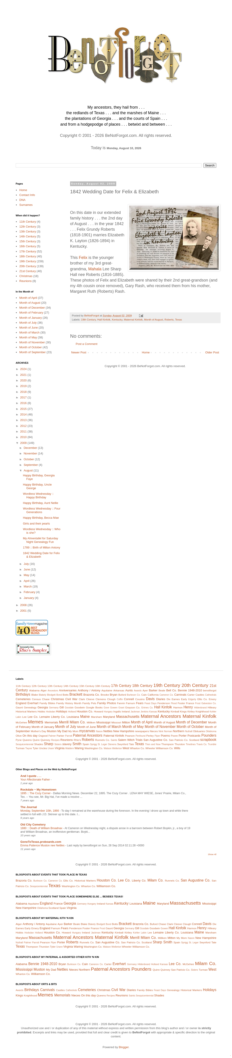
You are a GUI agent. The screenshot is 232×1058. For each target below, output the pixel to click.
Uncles (43, 748)
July (27, 564)
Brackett (75, 694)
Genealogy (30, 707)
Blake (34, 694)
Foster (181, 703)
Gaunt (19, 707)
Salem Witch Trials (130, 740)
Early (184, 699)
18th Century (27, 256)
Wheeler (150, 748)
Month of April (28, 297)
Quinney (45, 739)
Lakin (18, 717)
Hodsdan (50, 711)
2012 (24, 426)
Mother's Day (38, 731)
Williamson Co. (164, 748)
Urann (51, 748)
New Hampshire (123, 731)
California (153, 694)
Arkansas (118, 690)
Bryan (113, 694)
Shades (38, 744)
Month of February (31, 312)
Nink (161, 731)
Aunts (129, 690)
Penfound (140, 736)
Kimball (175, 711)
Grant (121, 707)
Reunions (25, 281)
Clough (111, 699)
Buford (122, 694)
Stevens (112, 744)
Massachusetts (128, 716)
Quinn (36, 739)
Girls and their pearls (36, 523)
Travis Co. (201, 744)
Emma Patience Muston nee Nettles (42, 845)
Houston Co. (85, 711)
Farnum (130, 703)
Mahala (94, 269)
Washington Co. (93, 748)
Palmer (52, 736)
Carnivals (180, 694)
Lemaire (44, 716)
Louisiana (73, 716)
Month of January (30, 317)
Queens (27, 739)
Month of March (29, 332)
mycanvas (87, 731)
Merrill (64, 722)
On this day (29, 735)
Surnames (25, 204)
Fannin (121, 703)
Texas (178, 319)
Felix (83, 257)
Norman (168, 731)
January (29, 598)
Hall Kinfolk (103, 319)
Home (146, 352)
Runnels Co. (102, 739)
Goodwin (80, 707)
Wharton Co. (137, 748)
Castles (199, 694)
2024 (24, 369)
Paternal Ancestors (87, 735)
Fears (139, 703)
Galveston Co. (208, 703)
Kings (183, 711)
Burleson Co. (134, 695)
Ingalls (117, 711)
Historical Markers (26, 711)
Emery (212, 699)
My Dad (62, 731)
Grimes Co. (147, 707)
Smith (77, 744)
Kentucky (117, 319)
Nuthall (188, 731)
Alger (44, 690)
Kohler (213, 711)
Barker (153, 690)
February (30, 592)
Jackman (135, 711)
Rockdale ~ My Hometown (38, 789)
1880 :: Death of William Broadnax (41, 828)
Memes (35, 721)
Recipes (55, 740)
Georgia (42, 707)
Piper (157, 736)
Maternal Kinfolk (133, 319)
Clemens (101, 699)
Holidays (61, 711)
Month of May (28, 337)
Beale (162, 690)
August (29, 470)
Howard (98, 711)
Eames (176, 699)
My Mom (73, 731)
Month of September (32, 352)
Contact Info (27, 195)
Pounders (208, 735)
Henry (188, 707)
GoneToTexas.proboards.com (40, 841)
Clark (82, 699)
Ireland (126, 711)
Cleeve (90, 699)
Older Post (212, 352)
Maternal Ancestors (161, 716)
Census (36, 699)
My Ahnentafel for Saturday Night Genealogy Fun (40, 540)
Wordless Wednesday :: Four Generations (41, 510)
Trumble (212, 744)
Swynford (122, 744)
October (29, 459)
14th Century (27, 236)
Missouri (116, 722)
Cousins (140, 699)
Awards (138, 690)
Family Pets (89, 703)
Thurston (179, 744)
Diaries (160, 699)
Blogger (124, 1047)
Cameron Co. (166, 695)
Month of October (30, 347)
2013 (24, 420)
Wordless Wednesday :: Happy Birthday (38, 495)
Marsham (96, 716)
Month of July (28, 322)
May (27, 575)
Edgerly (192, 699)
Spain (86, 744)
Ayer (145, 690)
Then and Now (153, 744)
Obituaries (199, 731)
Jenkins (144, 711)
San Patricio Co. (178, 739)
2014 (24, 414)
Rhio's (77, 739)
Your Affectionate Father (35, 779)
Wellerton (117, 748)
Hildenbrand (200, 707)
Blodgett (51, 695)
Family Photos (106, 703)
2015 (24, 409)
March (28, 586)
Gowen (114, 707)
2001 (24, 610)
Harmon (178, 707)
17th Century (27, 251)
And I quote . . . (30, 776)
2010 (24, 437)
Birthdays (23, 694)
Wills (177, 748)
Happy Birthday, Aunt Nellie (40, 503)
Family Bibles (47, 703)
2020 (24, 380)
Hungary (108, 711)
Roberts (169, 319)
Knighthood (202, 711)
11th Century (27, 221)
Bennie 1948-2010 (190, 690)
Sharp (48, 744)
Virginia (59, 748)
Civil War (71, 699)
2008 (24, 605)
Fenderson (163, 703)
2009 (24, 443)
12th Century (27, 226)
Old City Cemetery (33, 824)
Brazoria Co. (91, 694)
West (125, 748)
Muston (52, 731)
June (27, 569)
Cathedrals (210, 695)
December (31, 447)
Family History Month (68, 703)
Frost (197, 703)
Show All (212, 854)
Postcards (193, 735)
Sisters (58, 744)
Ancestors (53, 690)
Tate (131, 744)
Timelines (190, 744)
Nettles (107, 731)
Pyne (19, 739)
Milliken (91, 722)
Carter (191, 694)
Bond (59, 695)
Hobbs (41, 711)
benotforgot (209, 690)
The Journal (28, 807)
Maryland (109, 716)
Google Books (94, 707)
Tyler (35, 748)
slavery (66, 744)
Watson (108, 748)
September (31, 465)
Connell (129, 699)
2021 (24, 374)
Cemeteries (23, 699)
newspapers (142, 731)
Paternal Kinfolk (113, 735)
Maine (85, 716)
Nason (99, 731)
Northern (178, 731)
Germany (54, 707)
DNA (22, 200)
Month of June (28, 327)
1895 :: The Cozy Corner (35, 793)
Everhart (32, 703)
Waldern (69, 748)
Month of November (32, 342)
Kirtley (191, 711)
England (21, 703)
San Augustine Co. (156, 740)
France (190, 703)
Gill (62, 707)
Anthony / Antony (89, 690)
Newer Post (78, 352)
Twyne (28, 748)
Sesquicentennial (24, 744)
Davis (150, 699)
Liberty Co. (58, 716)
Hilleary (212, 707)
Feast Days (150, 703)
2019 (24, 386)
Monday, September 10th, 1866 (40, 810)
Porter (183, 735)
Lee (24, 716)
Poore (174, 735)
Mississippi (103, 722)
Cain (144, 694)
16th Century (27, 246)
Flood (174, 703)
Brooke (105, 694)
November (31, 453)
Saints (114, 740)
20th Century (27, 266)
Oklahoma (211, 731)
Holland (72, 711)
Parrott (68, 736)
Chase (46, 699)
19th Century (88, 319)
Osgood (43, 735)
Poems (165, 735)
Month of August (153, 319)
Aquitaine (106, 690)
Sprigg (93, 744)
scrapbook (208, 740)
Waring (79, 748)
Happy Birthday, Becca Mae (41, 517)
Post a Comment (86, 344)
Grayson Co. (132, 707)
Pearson (130, 735)
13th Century (27, 231)
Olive (19, 735)
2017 (24, 397)
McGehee (21, 722)
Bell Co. (171, 690)
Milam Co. (78, 722)
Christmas (25, 276)
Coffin (120, 699)
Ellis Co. (202, 699)
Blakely (42, 695)
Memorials (51, 722)
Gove (106, 707)
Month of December (32, 307)
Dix (168, 699)
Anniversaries (68, 690)
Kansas (153, 711)
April (27, 581)
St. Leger (102, 744)
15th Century (27, 241)
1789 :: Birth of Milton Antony (41, 547)
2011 (24, 431)
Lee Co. (33, 716)
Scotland (194, 739)
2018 (24, 392)
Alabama (34, 690)
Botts (66, 694)
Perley (150, 735)
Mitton (126, 722)
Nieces (154, 731)
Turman (20, 748)
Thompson (167, 744)
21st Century (27, 271)
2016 (24, 403)
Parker (60, 735)
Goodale (69, 707)
